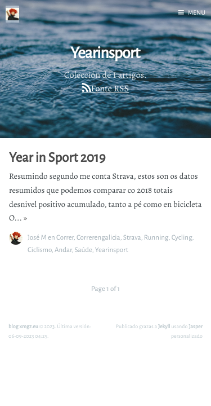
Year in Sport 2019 (57, 157)
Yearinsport (111, 249)
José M (37, 237)
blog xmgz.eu (23, 326)
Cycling (182, 237)
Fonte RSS (110, 88)
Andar (63, 249)
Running (156, 237)
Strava (132, 237)
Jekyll (164, 326)
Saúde (83, 249)
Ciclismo (40, 249)
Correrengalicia (98, 237)
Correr (65, 237)
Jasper (195, 326)
